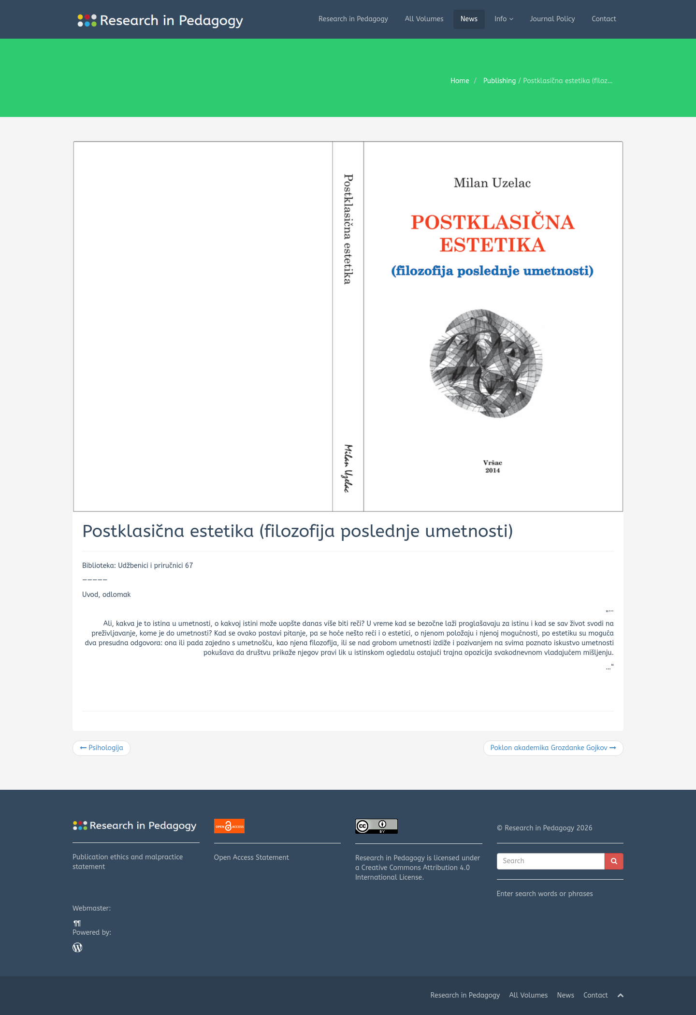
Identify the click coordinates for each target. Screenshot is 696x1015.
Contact (604, 19)
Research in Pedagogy (353, 19)
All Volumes (424, 19)
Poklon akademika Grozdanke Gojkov (553, 748)
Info (503, 19)
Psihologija (101, 748)
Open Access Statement (277, 840)
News (469, 19)
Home (459, 81)
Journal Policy (552, 19)
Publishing (499, 81)
